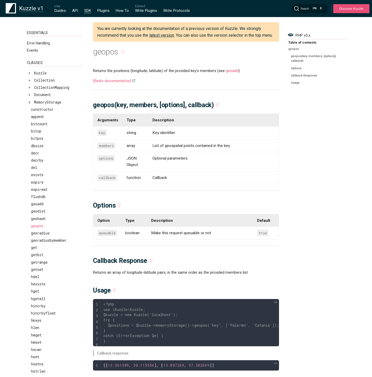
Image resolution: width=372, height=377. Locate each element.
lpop (35, 249)
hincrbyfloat (43, 125)
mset (35, 307)
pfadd (36, 351)
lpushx (37, 264)
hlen (35, 140)
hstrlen (38, 184)
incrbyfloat (42, 213)
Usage (295, 82)
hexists (38, 96)
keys (35, 220)
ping (35, 373)
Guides (60, 10)
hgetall (38, 111)
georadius (40, 45)
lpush (36, 256)
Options (296, 68)
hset (35, 169)
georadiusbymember (49, 53)
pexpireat (40, 344)
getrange (39, 75)
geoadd (232, 70)
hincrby (38, 118)
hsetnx (37, 176)
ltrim (36, 293)
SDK (87, 10)
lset (35, 286)
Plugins (103, 10)
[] (112, 80)
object (37, 322)
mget (35, 300)
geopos (37, 38)
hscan (36, 162)
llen (35, 242)
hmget (36, 147)
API (75, 10)
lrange (37, 271)
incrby (37, 205)
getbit (37, 67)
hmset (36, 155)
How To (122, 10)
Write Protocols (176, 10)
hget (35, 103)
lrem (35, 278)
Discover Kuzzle (351, 9)
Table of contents (302, 42)
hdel (35, 89)
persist (38, 329)
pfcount (38, 358)
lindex (37, 227)
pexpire (38, 336)
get (34, 60)
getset (37, 82)
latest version (161, 35)
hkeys (36, 133)
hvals (36, 191)
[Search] (310, 8)
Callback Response (304, 75)
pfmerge (38, 366)
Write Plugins (146, 10)
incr (35, 198)
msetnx (37, 315)
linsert (38, 235)
